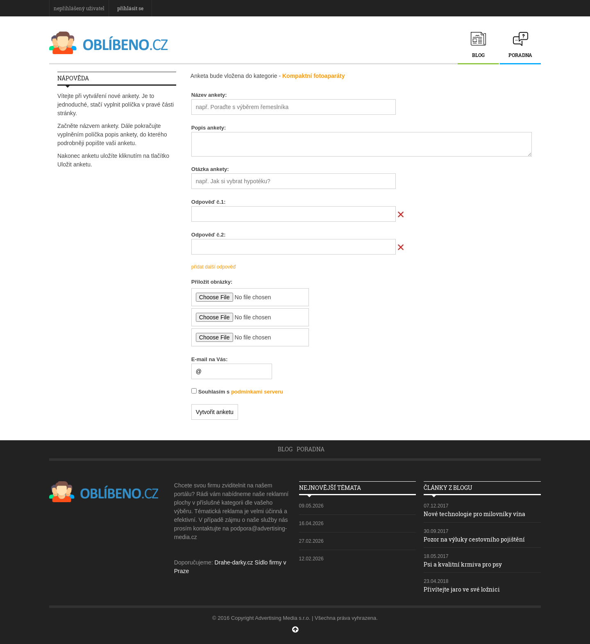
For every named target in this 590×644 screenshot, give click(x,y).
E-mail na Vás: (209, 359)
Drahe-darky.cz (234, 562)
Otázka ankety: (210, 169)
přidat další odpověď (213, 267)
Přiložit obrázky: (211, 282)
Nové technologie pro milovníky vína (474, 514)
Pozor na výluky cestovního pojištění (474, 539)
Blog (478, 55)
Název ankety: (209, 95)
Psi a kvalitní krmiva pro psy (463, 564)
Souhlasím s (240, 392)
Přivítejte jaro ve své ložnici (462, 589)
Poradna (520, 55)
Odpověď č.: (208, 202)
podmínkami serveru (257, 392)
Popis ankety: (208, 128)
